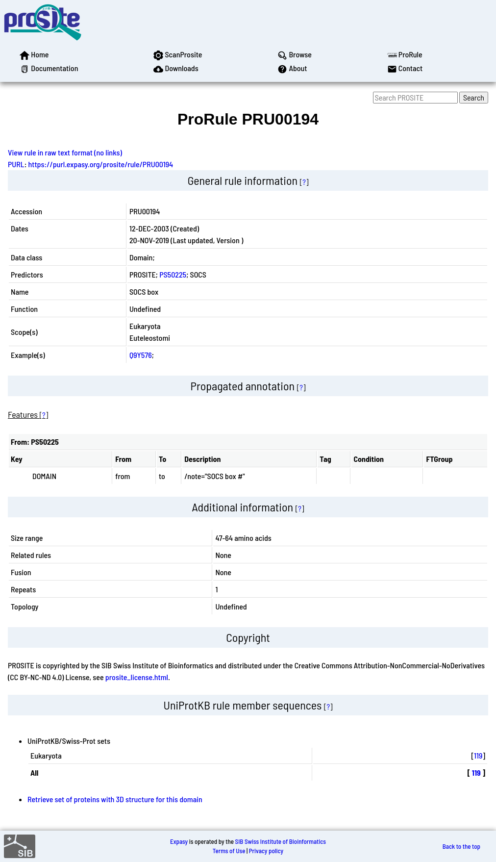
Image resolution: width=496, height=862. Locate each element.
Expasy (179, 841)
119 (478, 755)
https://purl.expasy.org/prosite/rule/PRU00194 (101, 164)
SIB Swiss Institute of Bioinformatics (280, 841)
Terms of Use (229, 851)
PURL (16, 164)
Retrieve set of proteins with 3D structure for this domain (114, 799)
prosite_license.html (136, 677)
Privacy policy (266, 851)
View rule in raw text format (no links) (65, 152)
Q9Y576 (140, 354)
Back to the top (461, 846)
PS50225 (172, 274)
